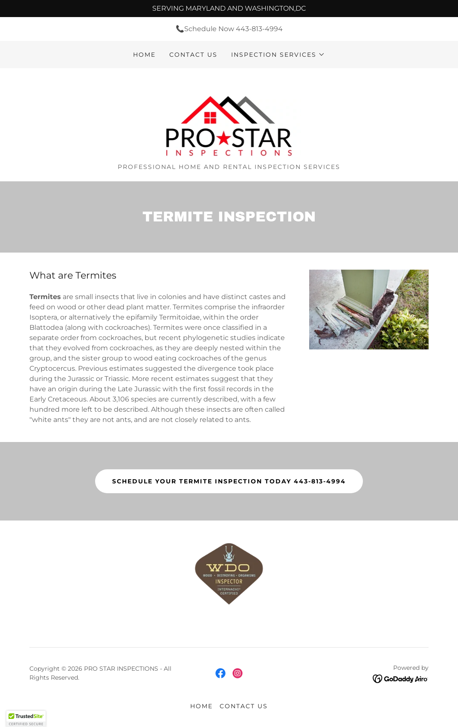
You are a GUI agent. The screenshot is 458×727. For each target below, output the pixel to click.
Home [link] (144, 54)
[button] (278, 54)
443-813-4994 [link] (259, 29)
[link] (229, 119)
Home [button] (201, 706)
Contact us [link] (193, 54)
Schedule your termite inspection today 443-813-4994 (229, 481)
